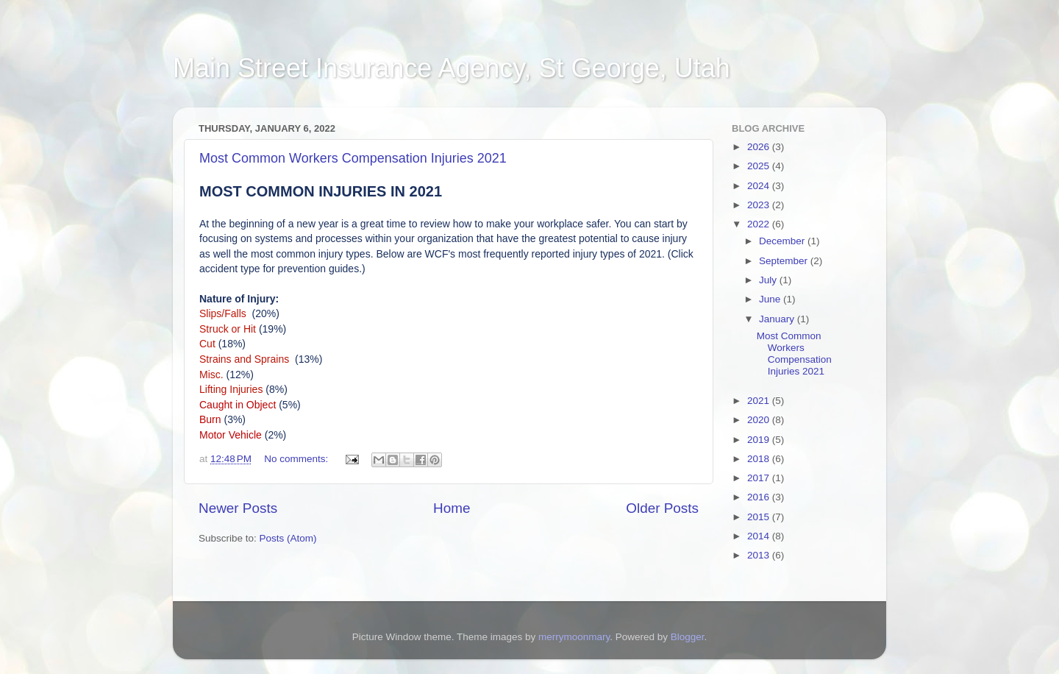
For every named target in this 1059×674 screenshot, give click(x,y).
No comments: (297, 458)
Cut (207, 344)
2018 (759, 458)
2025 (759, 165)
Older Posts (662, 508)
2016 (759, 497)
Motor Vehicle (230, 435)
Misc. (211, 374)
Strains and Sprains (245, 359)
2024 (759, 185)
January (778, 318)
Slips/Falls (224, 313)
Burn (210, 419)
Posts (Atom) (288, 538)
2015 (759, 516)
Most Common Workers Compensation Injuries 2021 (353, 158)
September (784, 260)
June (771, 299)
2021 (759, 400)
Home (451, 508)
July (769, 279)
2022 (759, 224)
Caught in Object (237, 405)
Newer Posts (238, 508)
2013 (759, 555)
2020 (759, 419)
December (783, 240)
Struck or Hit (229, 329)
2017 (759, 477)
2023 (759, 204)
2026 (759, 146)
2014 (759, 536)
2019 (759, 439)
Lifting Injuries (232, 389)
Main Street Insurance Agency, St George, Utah (451, 68)
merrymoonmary (574, 636)
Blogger (688, 636)
